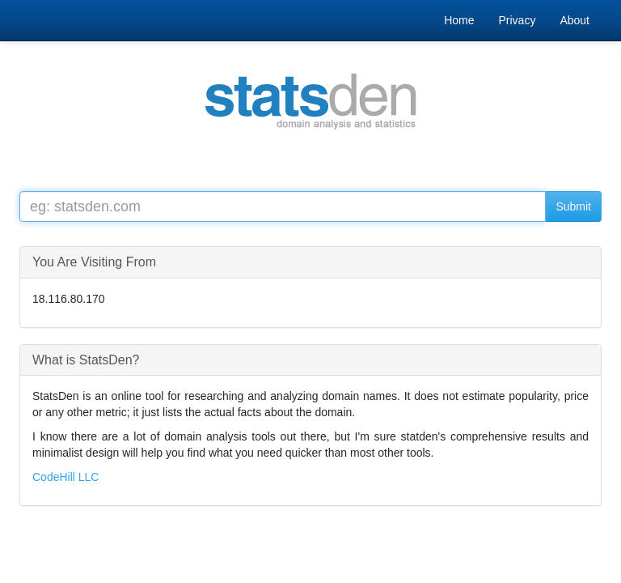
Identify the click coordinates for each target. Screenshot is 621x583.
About (574, 20)
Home (459, 20)
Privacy (517, 20)
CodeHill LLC (65, 476)
